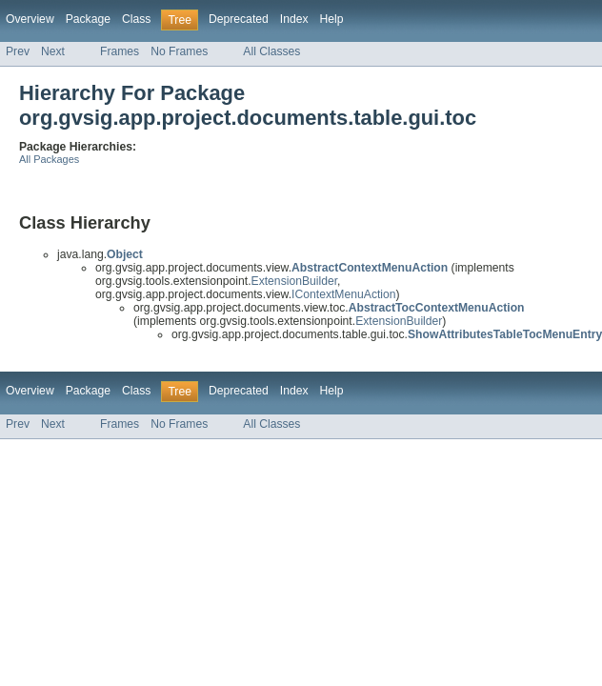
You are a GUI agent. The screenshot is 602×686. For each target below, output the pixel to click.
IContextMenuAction (343, 294)
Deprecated (239, 19)
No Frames (179, 51)
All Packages (49, 159)
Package (88, 19)
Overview (30, 19)
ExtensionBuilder (294, 281)
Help (332, 19)
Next (53, 51)
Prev (18, 51)
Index (294, 19)
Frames (119, 51)
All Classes (271, 51)
